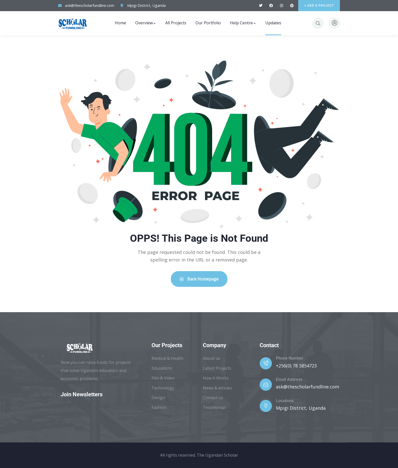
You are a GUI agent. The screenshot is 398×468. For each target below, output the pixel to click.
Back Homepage (199, 279)
